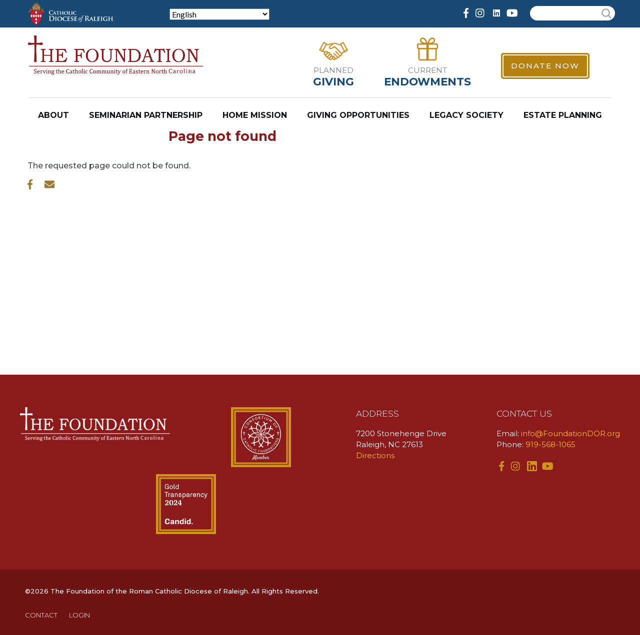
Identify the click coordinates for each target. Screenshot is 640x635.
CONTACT (41, 615)
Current (427, 70)
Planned (334, 70)
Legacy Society (467, 115)
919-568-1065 (551, 444)
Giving (333, 81)
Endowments (427, 81)
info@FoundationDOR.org (570, 433)
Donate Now (545, 65)
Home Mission (254, 115)
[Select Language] (220, 14)
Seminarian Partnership (145, 115)
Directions (375, 455)
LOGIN (79, 615)
